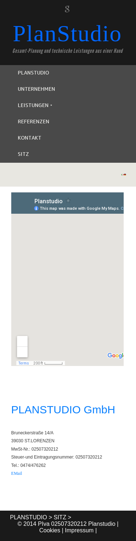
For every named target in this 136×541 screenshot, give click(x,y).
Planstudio (101, 524)
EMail (16, 473)
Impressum (79, 530)
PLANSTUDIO (33, 73)
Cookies (49, 530)
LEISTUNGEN (35, 105)
